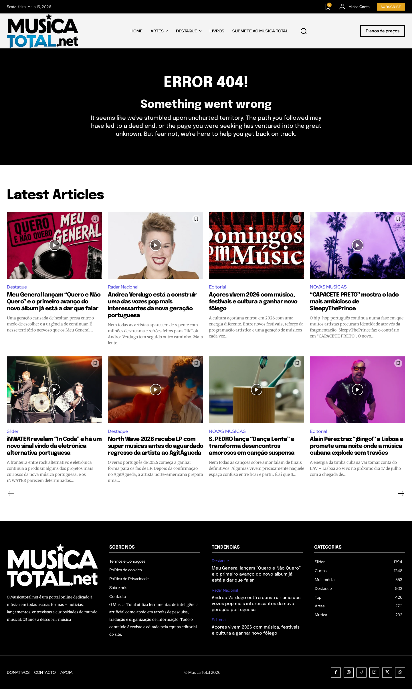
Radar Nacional (123, 288)
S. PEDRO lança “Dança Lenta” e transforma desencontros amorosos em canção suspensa (251, 448)
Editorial (217, 288)
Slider (13, 433)
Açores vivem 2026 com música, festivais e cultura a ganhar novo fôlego (253, 303)
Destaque (17, 288)
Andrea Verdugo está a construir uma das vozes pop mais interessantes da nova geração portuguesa (256, 605)
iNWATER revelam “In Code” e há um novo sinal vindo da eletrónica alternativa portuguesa (54, 448)
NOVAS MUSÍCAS (328, 288)
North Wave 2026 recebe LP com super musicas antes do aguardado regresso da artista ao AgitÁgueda (155, 448)
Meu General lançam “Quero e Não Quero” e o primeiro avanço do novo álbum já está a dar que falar (53, 303)
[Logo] (42, 30)
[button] (303, 31)
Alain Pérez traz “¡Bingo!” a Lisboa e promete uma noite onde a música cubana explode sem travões (356, 448)
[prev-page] (11, 495)
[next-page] (400, 495)
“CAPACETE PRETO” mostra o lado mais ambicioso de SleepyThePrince (354, 303)
